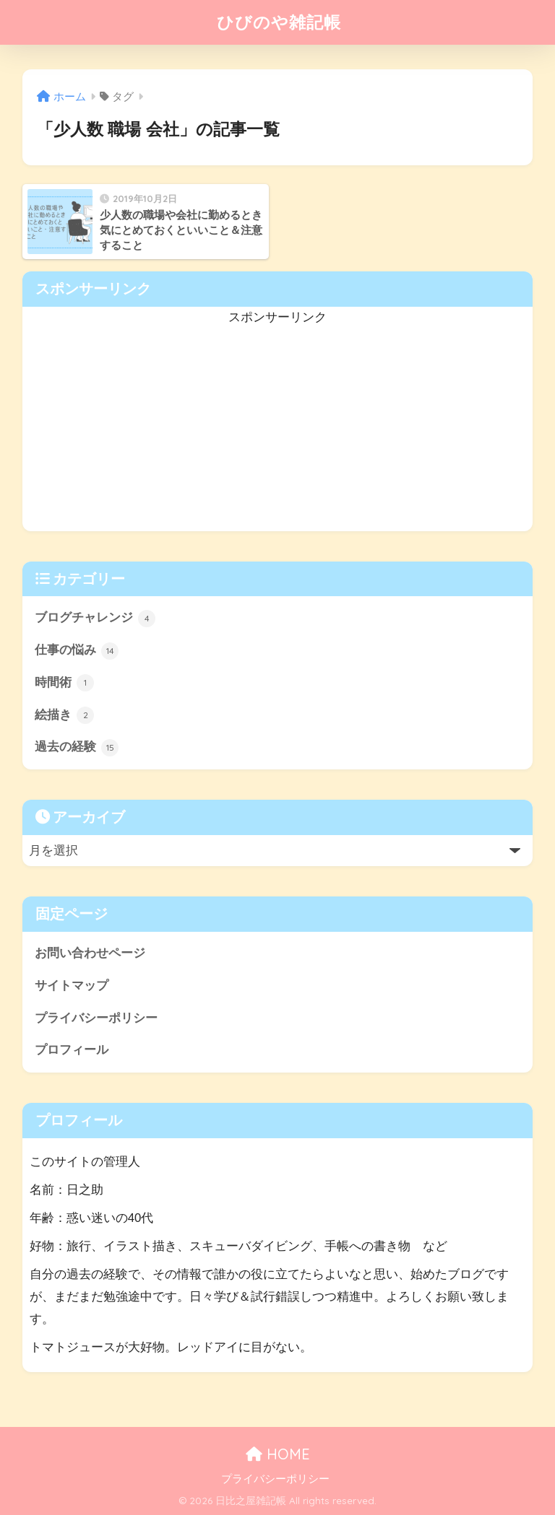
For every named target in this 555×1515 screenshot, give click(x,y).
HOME (278, 1454)
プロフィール (71, 1050)
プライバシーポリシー (96, 1018)
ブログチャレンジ (95, 618)
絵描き (65, 715)
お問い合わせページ (90, 953)
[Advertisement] (277, 430)
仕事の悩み (77, 651)
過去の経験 (77, 747)
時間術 (65, 682)
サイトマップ (71, 985)
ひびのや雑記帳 (279, 22)
